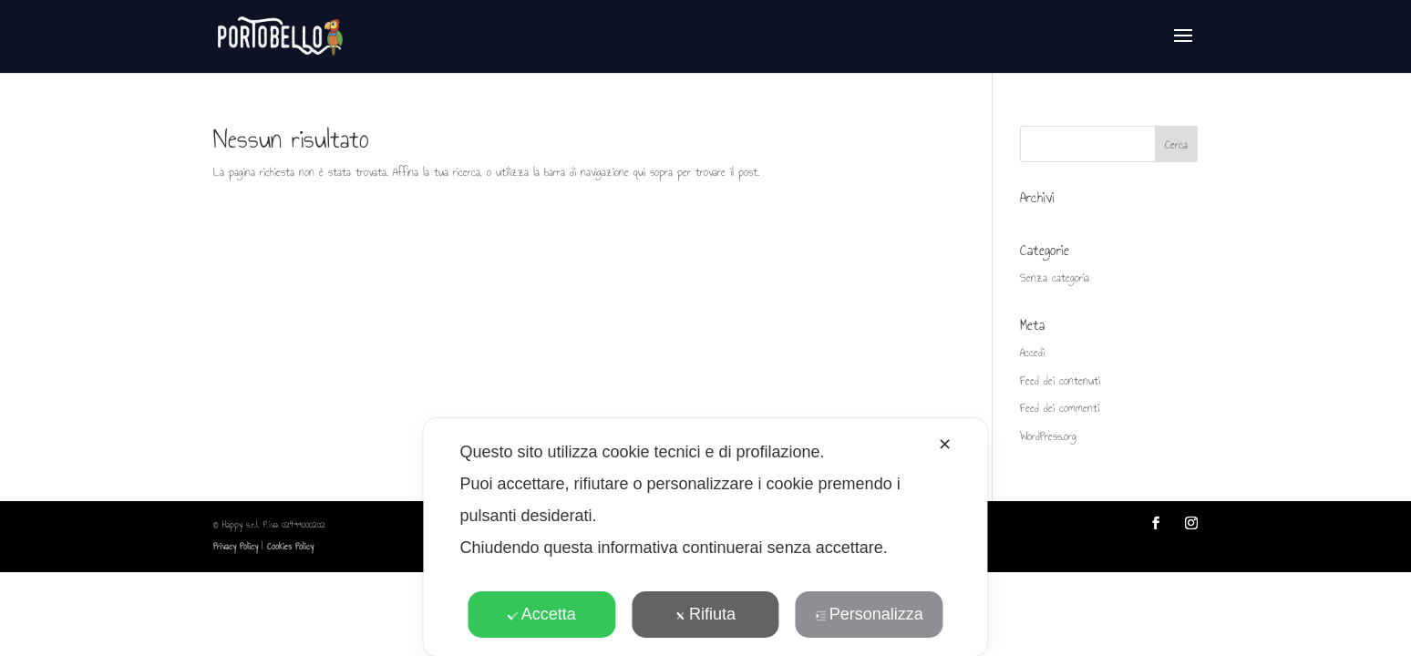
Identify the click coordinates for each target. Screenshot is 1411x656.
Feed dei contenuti (1060, 381)
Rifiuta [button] (705, 614)
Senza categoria (1054, 278)
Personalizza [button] (869, 614)
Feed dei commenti (1059, 408)
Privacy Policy (235, 546)
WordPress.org (1048, 436)
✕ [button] (945, 445)
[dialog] (705, 537)
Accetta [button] (542, 614)
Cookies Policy (290, 546)
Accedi (1032, 352)
